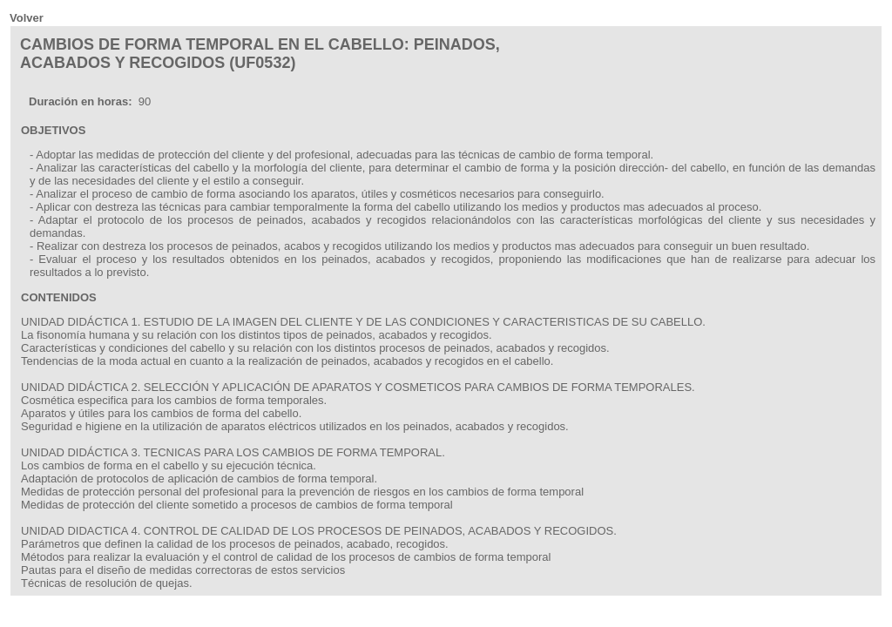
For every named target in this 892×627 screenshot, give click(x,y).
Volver (27, 17)
